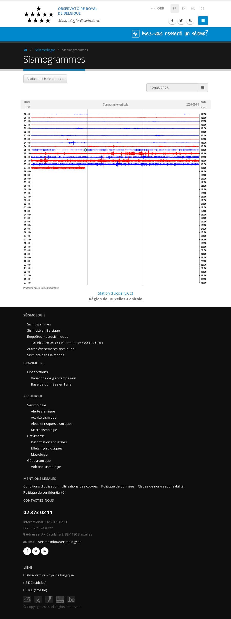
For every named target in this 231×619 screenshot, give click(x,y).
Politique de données (118, 486)
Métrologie (39, 454)
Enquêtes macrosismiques (47, 336)
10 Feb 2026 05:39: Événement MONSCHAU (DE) (67, 343)
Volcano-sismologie (46, 467)
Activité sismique (44, 417)
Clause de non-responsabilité (161, 486)
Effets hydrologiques (47, 448)
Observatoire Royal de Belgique (49, 575)
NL (193, 8)
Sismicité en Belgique (43, 330)
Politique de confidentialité (43, 492)
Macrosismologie (44, 430)
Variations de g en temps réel (53, 378)
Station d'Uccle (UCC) (115, 293)
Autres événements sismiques (50, 349)
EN (184, 8)
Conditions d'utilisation (40, 486)
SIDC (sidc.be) (35, 582)
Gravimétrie (36, 436)
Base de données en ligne (51, 384)
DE (202, 8)
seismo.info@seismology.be (60, 542)
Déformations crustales (49, 442)
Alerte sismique (43, 411)
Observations (37, 372)
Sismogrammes (39, 324)
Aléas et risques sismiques (52, 423)
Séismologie (45, 50)
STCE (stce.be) (36, 590)
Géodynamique (39, 460)
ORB (157, 8)
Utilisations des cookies (80, 486)
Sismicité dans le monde (46, 355)
